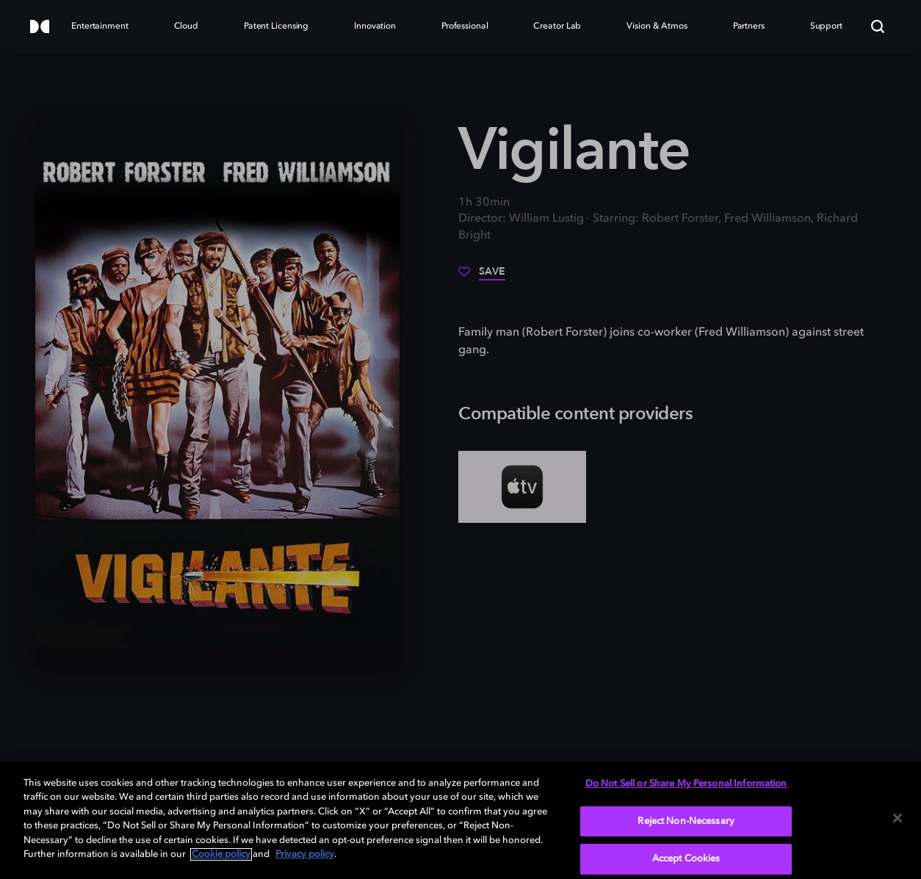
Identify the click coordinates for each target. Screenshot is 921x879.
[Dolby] (40, 27)
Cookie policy (221, 854)
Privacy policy (304, 854)
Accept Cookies (686, 859)
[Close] (897, 818)
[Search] (877, 26)
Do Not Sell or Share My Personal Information (686, 784)
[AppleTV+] (522, 487)
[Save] (481, 277)
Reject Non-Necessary (686, 821)
